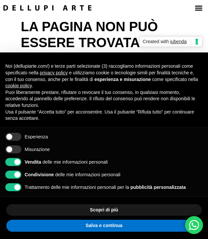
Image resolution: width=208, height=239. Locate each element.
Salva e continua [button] (104, 225)
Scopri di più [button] (104, 209)
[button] (199, 8)
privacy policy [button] (54, 72)
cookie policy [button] (18, 85)
